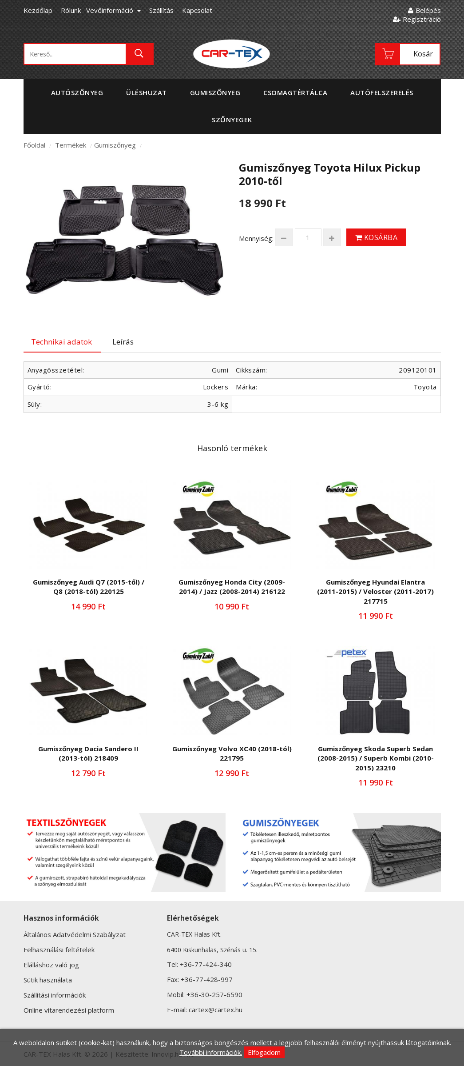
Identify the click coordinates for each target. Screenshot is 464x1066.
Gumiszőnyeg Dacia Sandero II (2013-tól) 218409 (88, 753)
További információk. (210, 1052)
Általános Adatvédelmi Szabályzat (75, 934)
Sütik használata (48, 979)
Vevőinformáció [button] (113, 10)
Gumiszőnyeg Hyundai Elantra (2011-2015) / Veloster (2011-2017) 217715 (375, 591)
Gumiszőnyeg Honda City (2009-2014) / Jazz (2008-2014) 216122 (231, 586)
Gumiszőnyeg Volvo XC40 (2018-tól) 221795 (232, 753)
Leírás (123, 342)
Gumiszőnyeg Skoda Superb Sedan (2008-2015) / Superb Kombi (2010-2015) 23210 (375, 758)
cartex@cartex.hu (215, 1009)
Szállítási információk (55, 994)
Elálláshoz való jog (51, 964)
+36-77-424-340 (206, 964)
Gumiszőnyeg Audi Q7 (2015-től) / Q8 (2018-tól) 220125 (88, 586)
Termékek (70, 144)
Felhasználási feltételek (59, 949)
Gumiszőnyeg (115, 144)
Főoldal (34, 144)
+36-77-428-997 (207, 979)
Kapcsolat (197, 10)
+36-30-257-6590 (214, 994)
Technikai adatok (61, 342)
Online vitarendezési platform (69, 1010)
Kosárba (376, 237)
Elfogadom (264, 1052)
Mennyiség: (256, 238)
